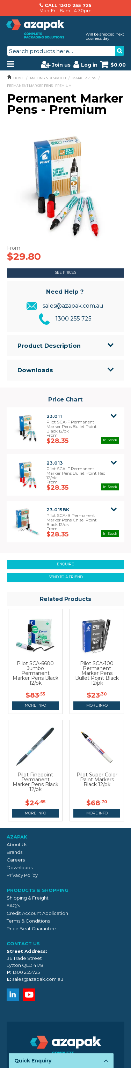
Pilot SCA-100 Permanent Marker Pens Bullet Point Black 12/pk (97, 673)
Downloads (35, 370)
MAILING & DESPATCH (48, 78)
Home (18, 78)
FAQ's (13, 905)
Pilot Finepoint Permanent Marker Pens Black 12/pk (35, 782)
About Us (17, 844)
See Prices (65, 272)
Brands (14, 852)
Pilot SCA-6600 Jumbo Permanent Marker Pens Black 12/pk (35, 673)
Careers (16, 860)
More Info (35, 705)
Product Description (49, 345)
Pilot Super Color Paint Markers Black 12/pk (97, 780)
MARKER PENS (84, 78)
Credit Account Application (37, 913)
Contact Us (23, 943)
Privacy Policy (22, 875)
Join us (56, 64)
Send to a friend (66, 577)
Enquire (65, 564)
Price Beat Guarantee (31, 928)
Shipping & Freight (28, 898)
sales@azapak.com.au (73, 305)
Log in (85, 64)
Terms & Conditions (28, 921)
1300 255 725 (74, 318)
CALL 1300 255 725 (68, 5)
